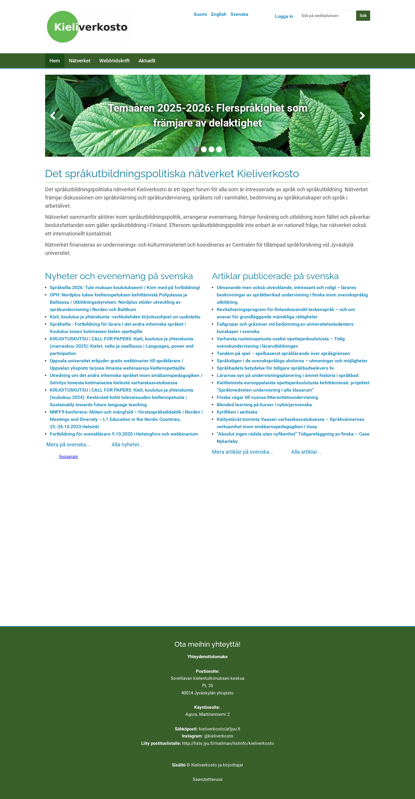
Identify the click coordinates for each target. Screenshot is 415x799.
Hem (54, 61)
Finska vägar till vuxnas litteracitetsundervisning (267, 397)
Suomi (200, 14)
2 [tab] (204, 149)
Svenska (239, 14)
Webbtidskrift (114, 61)
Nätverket (79, 61)
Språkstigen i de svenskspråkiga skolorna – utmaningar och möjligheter (292, 360)
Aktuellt (147, 61)
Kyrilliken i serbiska (237, 412)
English (218, 14)
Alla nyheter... (128, 445)
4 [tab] (219, 149)
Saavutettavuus (208, 779)
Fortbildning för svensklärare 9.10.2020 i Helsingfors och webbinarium (124, 434)
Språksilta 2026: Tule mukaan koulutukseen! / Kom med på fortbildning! (125, 287)
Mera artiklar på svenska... (243, 452)
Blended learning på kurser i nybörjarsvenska (264, 404)
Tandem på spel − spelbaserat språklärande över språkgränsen (283, 353)
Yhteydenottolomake (207, 656)
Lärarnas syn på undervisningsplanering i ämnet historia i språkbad (287, 375)
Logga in (284, 16)
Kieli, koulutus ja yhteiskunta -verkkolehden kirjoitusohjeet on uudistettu (125, 317)
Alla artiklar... (306, 452)
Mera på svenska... (68, 445)
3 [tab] (211, 149)
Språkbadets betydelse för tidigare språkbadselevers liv (275, 368)
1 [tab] (196, 149)
